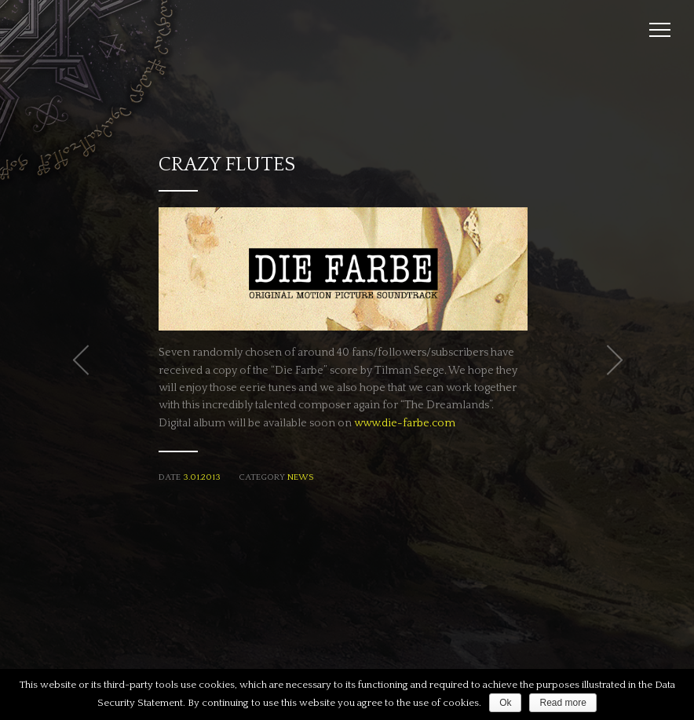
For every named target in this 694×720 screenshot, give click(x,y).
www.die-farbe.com (404, 423)
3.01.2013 (202, 477)
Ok (505, 702)
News (300, 477)
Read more (562, 702)
